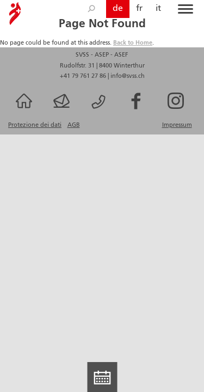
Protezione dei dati (34, 125)
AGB (73, 125)
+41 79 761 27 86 (84, 76)
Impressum (177, 125)
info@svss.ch (127, 76)
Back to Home (132, 43)
